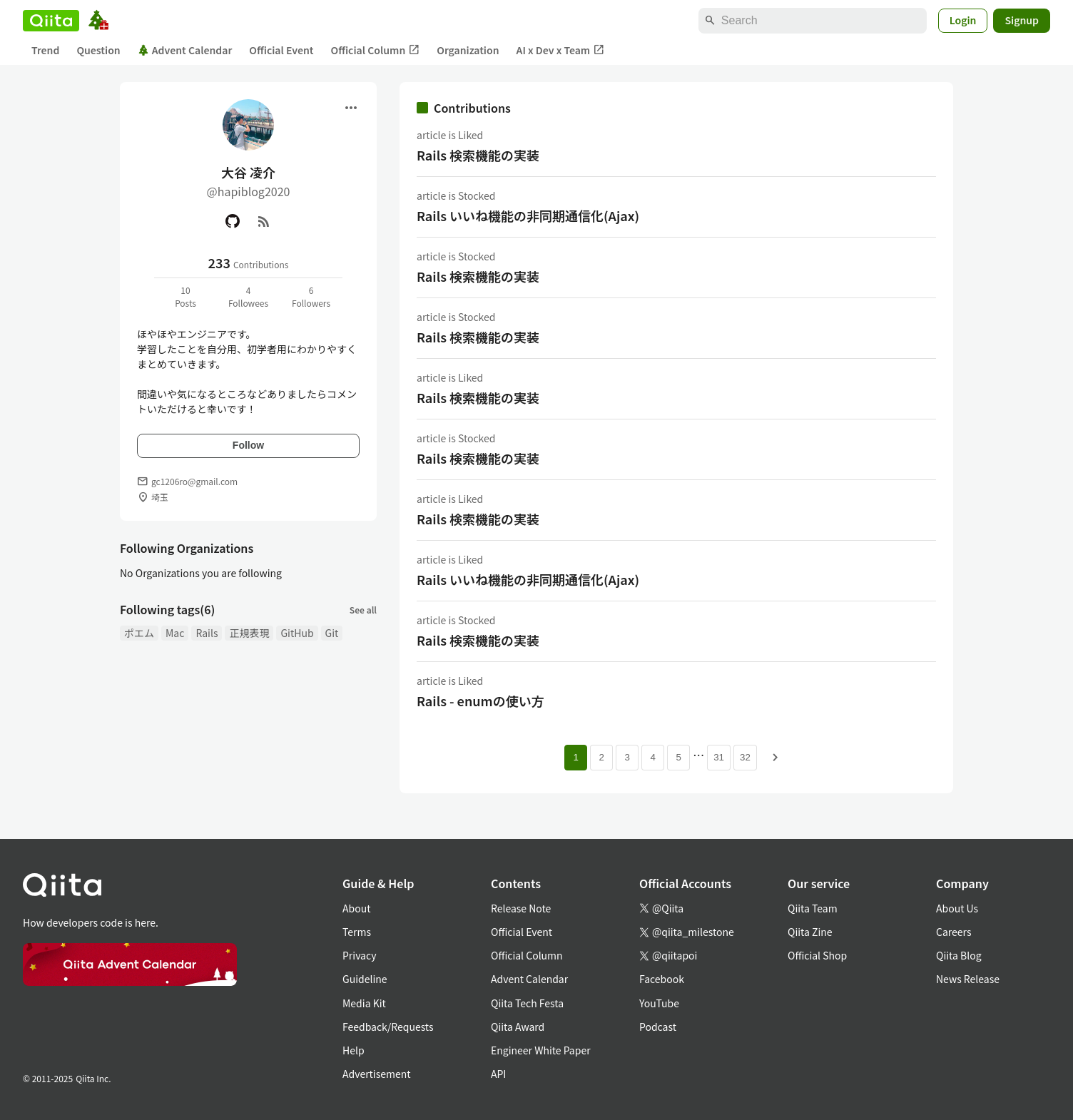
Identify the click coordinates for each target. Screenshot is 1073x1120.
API (498, 1073)
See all (363, 610)
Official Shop (817, 955)
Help (353, 1050)
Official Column (375, 50)
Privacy (359, 955)
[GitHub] (232, 221)
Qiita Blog (959, 955)
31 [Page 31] (718, 757)
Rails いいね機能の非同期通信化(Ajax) (528, 215)
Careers (953, 932)
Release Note (521, 908)
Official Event (281, 50)
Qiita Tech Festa (527, 1003)
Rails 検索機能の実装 (478, 155)
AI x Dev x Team (561, 50)
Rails (206, 633)
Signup (1022, 20)
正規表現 (249, 633)
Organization (468, 50)
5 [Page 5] (678, 757)
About (356, 908)
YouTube (659, 1003)
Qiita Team (813, 908)
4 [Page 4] (652, 757)
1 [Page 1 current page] (575, 757)
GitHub (296, 633)
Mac (175, 633)
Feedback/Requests (388, 1026)
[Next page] (775, 757)
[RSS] (264, 221)
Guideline (364, 979)
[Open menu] (351, 107)
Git (332, 633)
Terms (356, 932)
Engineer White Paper (541, 1050)
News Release (968, 979)
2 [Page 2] (601, 757)
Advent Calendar (185, 50)
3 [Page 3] (626, 757)
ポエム (139, 633)
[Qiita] (51, 20)
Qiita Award (517, 1026)
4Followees (248, 296)
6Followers (311, 296)
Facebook (661, 979)
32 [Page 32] (745, 757)
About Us (957, 908)
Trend (45, 50)
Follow (248, 445)
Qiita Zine (810, 932)
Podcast (657, 1026)
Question (98, 50)
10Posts (185, 296)
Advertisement (376, 1073)
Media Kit (364, 1003)
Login (963, 20)
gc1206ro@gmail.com (194, 481)
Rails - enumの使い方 (480, 700)
